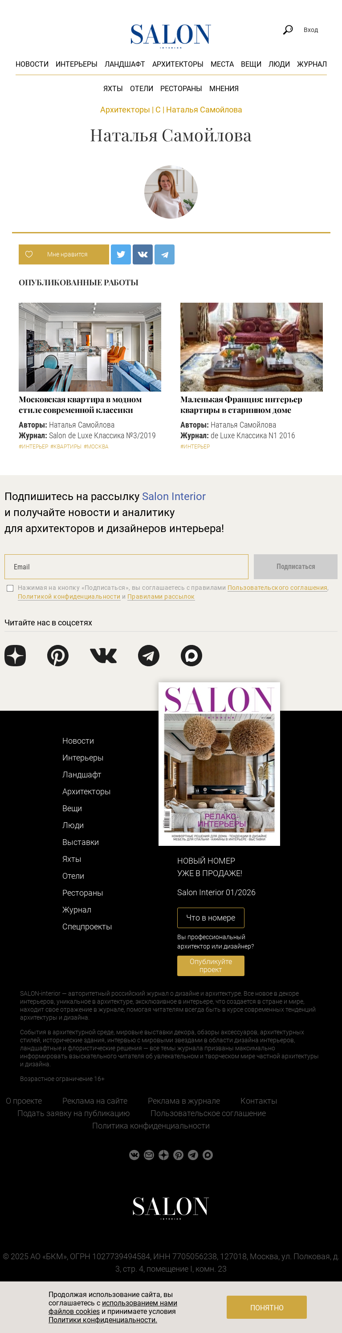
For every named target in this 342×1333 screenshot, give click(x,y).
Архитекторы (178, 64)
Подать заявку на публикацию (73, 1113)
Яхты (113, 88)
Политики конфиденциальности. (103, 1320)
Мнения (224, 88)
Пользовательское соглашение (208, 1113)
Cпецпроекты (87, 926)
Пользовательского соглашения (278, 587)
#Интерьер (33, 446)
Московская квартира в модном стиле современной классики (80, 404)
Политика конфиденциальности (151, 1125)
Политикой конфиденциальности (69, 596)
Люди (279, 64)
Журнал (312, 64)
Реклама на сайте (94, 1100)
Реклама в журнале (184, 1100)
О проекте (24, 1100)
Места (222, 64)
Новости (32, 64)
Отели (141, 88)
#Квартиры (65, 446)
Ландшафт (125, 64)
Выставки (80, 842)
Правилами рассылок (161, 596)
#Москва (96, 446)
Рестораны (181, 88)
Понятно (267, 1308)
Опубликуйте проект (211, 965)
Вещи (251, 64)
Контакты (258, 1100)
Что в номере (210, 917)
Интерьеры (77, 64)
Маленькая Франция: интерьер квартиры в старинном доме (241, 404)
